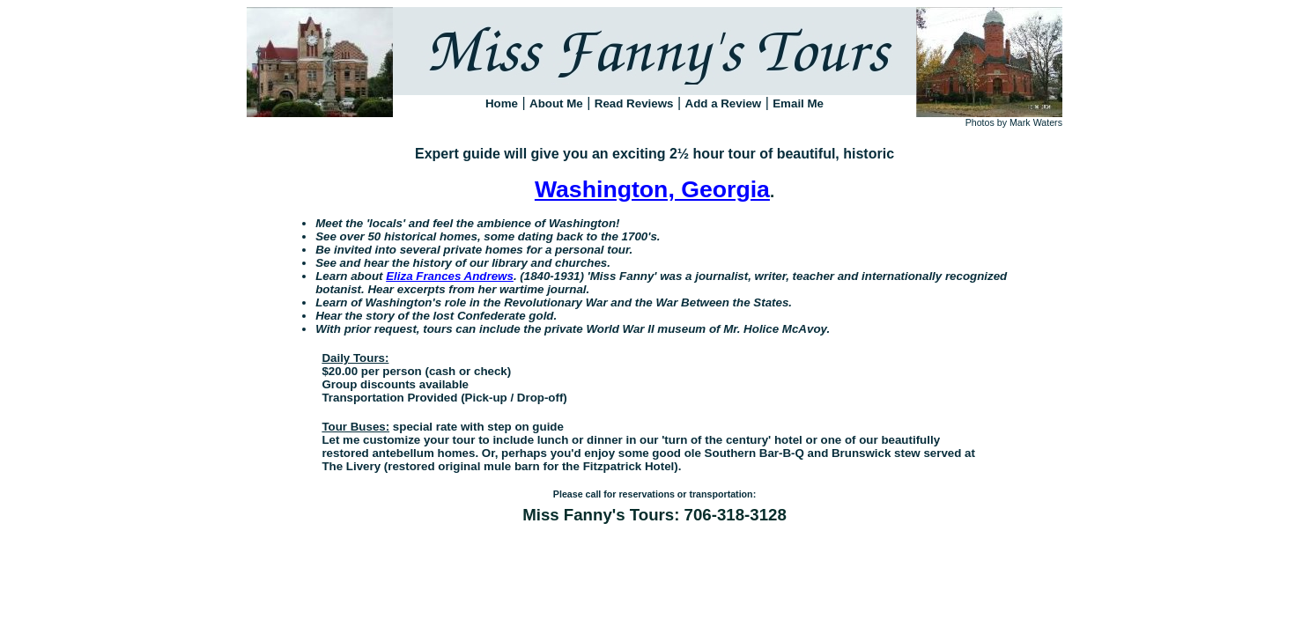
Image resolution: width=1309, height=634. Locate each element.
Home (501, 103)
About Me (556, 103)
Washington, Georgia (652, 189)
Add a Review (723, 103)
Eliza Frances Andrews (450, 276)
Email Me (798, 103)
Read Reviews (634, 103)
